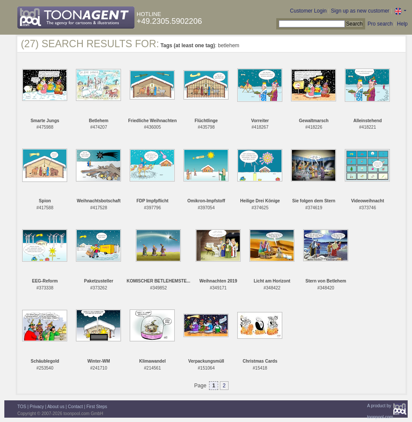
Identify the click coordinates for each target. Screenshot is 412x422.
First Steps (96, 406)
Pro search (379, 24)
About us (55, 406)
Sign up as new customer (360, 11)
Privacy (37, 406)
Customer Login (308, 11)
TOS (21, 406)
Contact (75, 406)
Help (402, 24)
